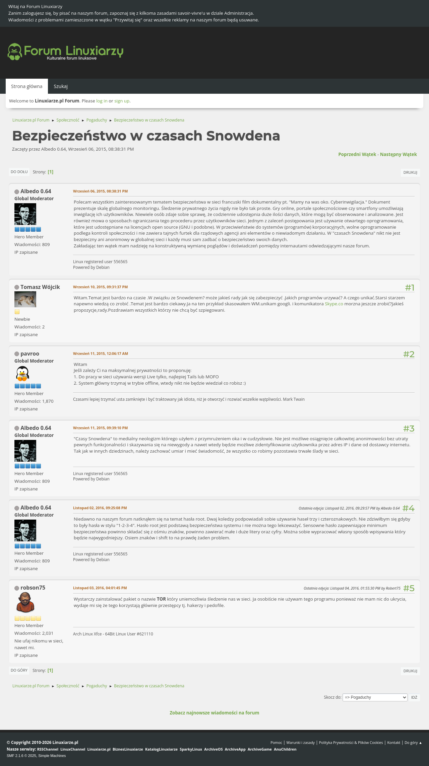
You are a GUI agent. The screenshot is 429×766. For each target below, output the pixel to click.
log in (102, 101)
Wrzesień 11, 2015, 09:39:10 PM (100, 427)
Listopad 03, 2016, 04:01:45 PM (100, 587)
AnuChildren (285, 749)
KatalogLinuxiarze (161, 749)
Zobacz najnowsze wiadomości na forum (214, 713)
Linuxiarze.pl (99, 749)
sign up (121, 101)
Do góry (19, 670)
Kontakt (393, 742)
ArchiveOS (213, 749)
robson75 (32, 587)
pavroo (29, 353)
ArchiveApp (235, 749)
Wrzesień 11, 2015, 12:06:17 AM (100, 353)
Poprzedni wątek (357, 154)
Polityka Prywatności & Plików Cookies (351, 742)
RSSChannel (47, 749)
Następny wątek (398, 154)
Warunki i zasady (301, 742)
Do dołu (19, 171)
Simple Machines (52, 756)
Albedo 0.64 (35, 191)
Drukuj (410, 172)
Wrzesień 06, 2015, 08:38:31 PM (100, 191)
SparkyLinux (191, 749)
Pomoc (276, 742)
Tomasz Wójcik (40, 287)
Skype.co (334, 304)
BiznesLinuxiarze (128, 749)
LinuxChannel (72, 749)
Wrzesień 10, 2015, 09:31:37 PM (100, 286)
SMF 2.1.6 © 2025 (21, 756)
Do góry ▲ (413, 742)
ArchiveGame (260, 749)
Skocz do (332, 697)
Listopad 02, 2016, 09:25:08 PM (100, 507)
